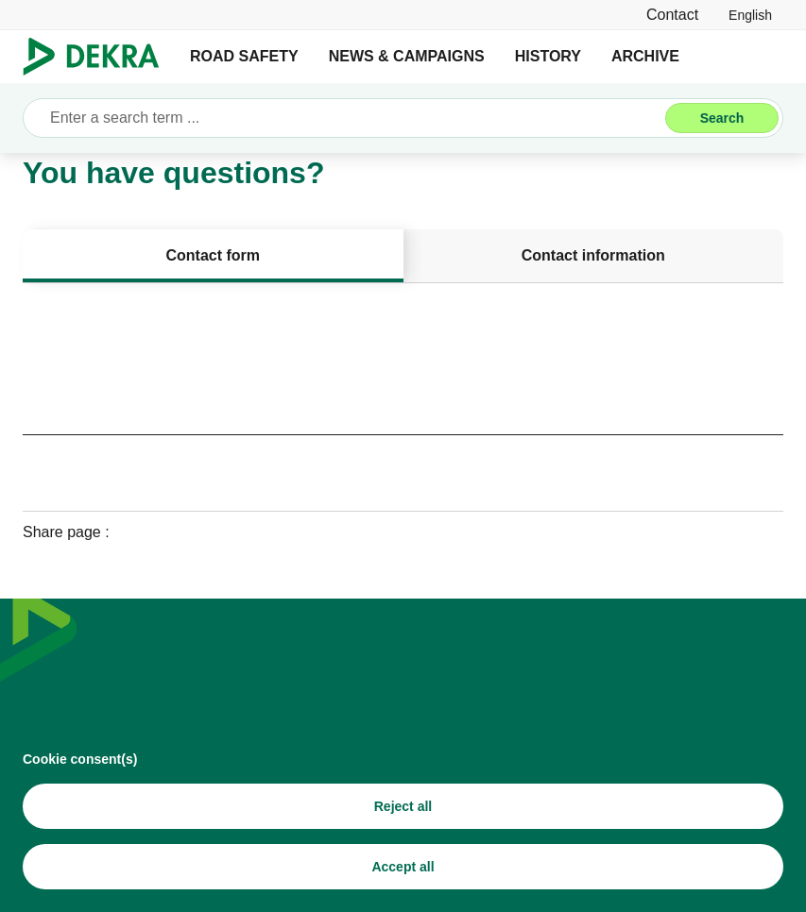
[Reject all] (403, 813)
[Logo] (99, 56)
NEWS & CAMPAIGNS (407, 56)
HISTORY (548, 56)
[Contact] (672, 14)
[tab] (213, 255)
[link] (750, 14)
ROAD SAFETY (244, 56)
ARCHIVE (645, 56)
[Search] (722, 118)
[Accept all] (403, 873)
